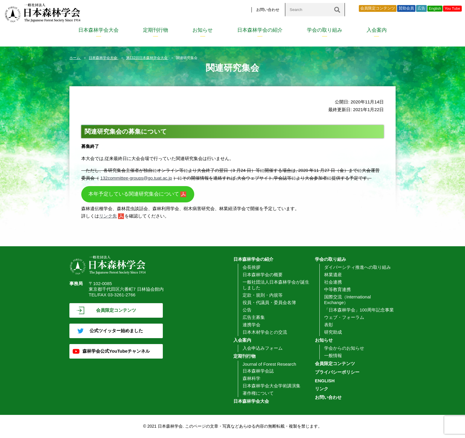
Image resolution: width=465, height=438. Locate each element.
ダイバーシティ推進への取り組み (357, 267)
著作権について (258, 393)
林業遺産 (333, 274)
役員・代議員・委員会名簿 (269, 302)
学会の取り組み (324, 30)
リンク (321, 388)
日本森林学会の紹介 (260, 30)
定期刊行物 (155, 30)
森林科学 (251, 378)
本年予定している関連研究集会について (133, 194)
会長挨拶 (251, 267)
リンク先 (108, 215)
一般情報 (333, 355)
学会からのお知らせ (344, 348)
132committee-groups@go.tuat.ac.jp (136, 177)
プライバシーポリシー (337, 372)
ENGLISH (325, 380)
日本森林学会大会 (98, 30)
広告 (421, 8)
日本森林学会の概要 (263, 274)
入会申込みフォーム (263, 348)
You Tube (452, 9)
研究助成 (333, 332)
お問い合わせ (267, 9)
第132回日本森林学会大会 (147, 58)
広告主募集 (254, 317)
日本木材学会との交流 (265, 332)
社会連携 (333, 281)
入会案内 (377, 30)
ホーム (75, 58)
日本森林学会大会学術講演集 (271, 385)
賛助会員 (406, 8)
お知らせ (202, 30)
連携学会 (251, 324)
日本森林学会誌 (258, 370)
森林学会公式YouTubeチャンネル (116, 351)
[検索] (337, 9)
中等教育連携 (337, 289)
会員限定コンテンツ (377, 8)
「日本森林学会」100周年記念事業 (359, 309)
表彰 (328, 324)
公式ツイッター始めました (116, 330)
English (435, 9)
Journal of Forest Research (269, 364)
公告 (247, 309)
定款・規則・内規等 (263, 295)
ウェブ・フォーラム (344, 317)
